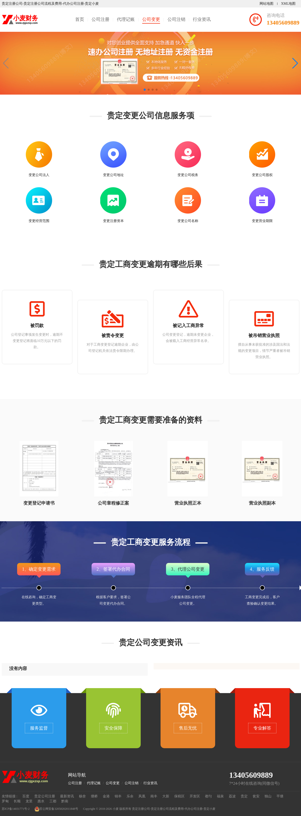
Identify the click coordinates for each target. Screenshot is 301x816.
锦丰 (118, 796)
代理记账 (126, 19)
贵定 (244, 796)
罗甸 (5, 801)
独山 (268, 796)
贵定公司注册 (44, 796)
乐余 (130, 796)
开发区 (195, 796)
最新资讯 (67, 796)
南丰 (153, 796)
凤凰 (141, 796)
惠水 (40, 801)
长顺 (17, 801)
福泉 (220, 796)
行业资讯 (202, 19)
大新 (165, 796)
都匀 (208, 796)
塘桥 (94, 796)
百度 (25, 796)
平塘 (279, 796)
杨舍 (82, 796)
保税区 (179, 796)
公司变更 (151, 19)
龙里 (29, 801)
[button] (295, 63)
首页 (79, 19)
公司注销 (176, 19)
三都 (52, 801)
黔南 (64, 801)
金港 (106, 796)
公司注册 (100, 19)
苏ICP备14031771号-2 (16, 809)
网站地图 (266, 3)
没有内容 (18, 668)
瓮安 (256, 796)
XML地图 (288, 3)
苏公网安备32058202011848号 (56, 809)
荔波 (232, 796)
